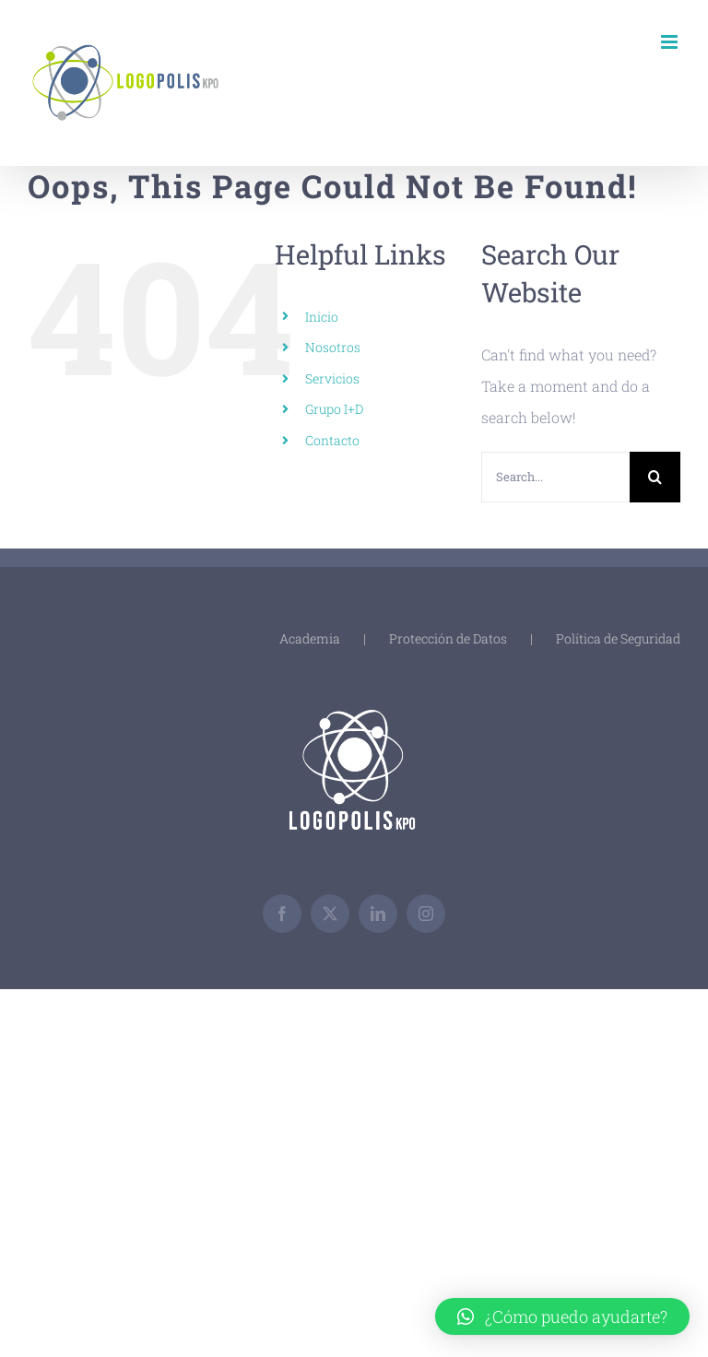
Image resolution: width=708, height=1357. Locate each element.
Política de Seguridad (618, 638)
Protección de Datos (448, 638)
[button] (562, 1316)
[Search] (655, 477)
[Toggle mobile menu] (670, 42)
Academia (309, 638)
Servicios (332, 378)
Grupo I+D (334, 409)
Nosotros (332, 347)
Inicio (321, 316)
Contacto (332, 440)
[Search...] (555, 477)
